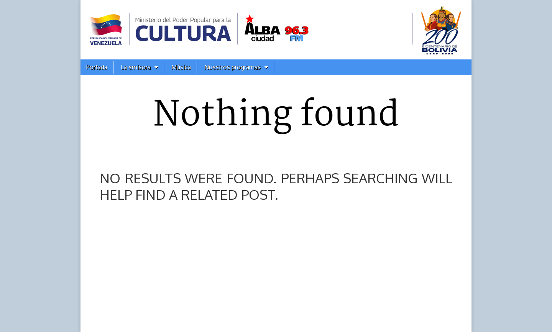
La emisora (136, 67)
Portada (96, 67)
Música (181, 67)
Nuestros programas (232, 67)
